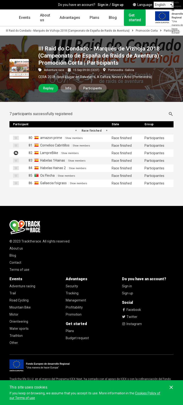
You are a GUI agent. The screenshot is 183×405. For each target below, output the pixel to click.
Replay (48, 88)
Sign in (127, 286)
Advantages (70, 17)
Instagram (132, 324)
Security (72, 286)
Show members (74, 138)
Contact (15, 262)
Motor (13, 314)
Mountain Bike (20, 307)
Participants (92, 88)
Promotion (74, 314)
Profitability (74, 307)
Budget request (77, 338)
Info (68, 88)
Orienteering (18, 321)
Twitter (129, 317)
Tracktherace (31, 241)
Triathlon (16, 336)
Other (13, 343)
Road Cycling (19, 300)
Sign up (127, 293)
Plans (94, 17)
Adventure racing (22, 286)
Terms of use (19, 269)
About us (45, 17)
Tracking (72, 293)
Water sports (19, 328)
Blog (113, 17)
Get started (135, 17)
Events (24, 17)
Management (76, 300)
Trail (12, 293)
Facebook (131, 310)
